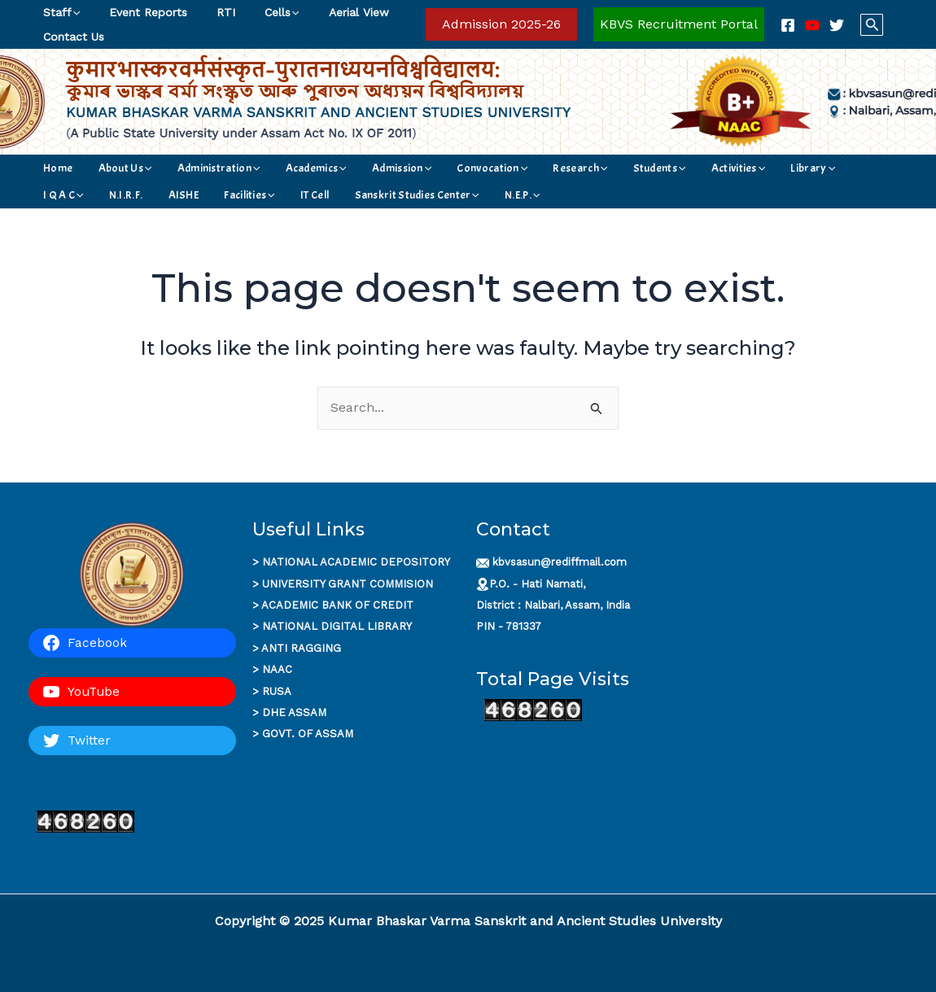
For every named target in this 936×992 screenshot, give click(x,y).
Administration (187, 168)
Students (557, 168)
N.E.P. (295, 194)
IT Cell (116, 195)
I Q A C (736, 168)
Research (492, 168)
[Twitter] (836, 25)
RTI (209, 12)
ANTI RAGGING (301, 648)
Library (682, 168)
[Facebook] (788, 25)
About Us (107, 168)
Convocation (418, 168)
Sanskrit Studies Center (204, 194)
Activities (622, 168)
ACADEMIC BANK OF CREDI (333, 605)
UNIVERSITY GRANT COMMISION (347, 584)
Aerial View (330, 12)
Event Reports (138, 12)
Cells (259, 12)
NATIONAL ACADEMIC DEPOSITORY (356, 562)
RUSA (276, 691)
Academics (270, 168)
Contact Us (70, 36)
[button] (501, 24)
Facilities (65, 194)
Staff (58, 12)
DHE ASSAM (294, 712)
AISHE (828, 168)
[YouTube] (812, 25)
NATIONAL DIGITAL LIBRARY (337, 626)
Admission (342, 168)
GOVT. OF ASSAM (307, 734)
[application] (72, 12)
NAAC (277, 669)
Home (54, 168)
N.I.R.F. (784, 168)
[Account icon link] (678, 24)
